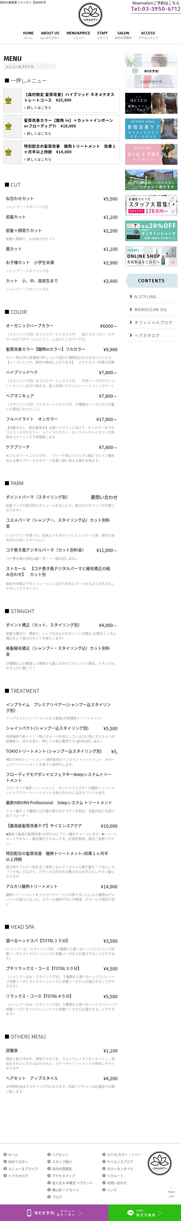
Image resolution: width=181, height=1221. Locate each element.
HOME (28, 35)
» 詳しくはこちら (38, 107)
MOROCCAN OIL (151, 309)
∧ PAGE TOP (172, 1192)
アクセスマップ (63, 1175)
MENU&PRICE (78, 35)
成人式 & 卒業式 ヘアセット (72, 1182)
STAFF (102, 35)
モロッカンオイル (120, 1168)
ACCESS (148, 35)
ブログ (57, 1196)
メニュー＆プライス (23, 1168)
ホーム (13, 1154)
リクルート (115, 1175)
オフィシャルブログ (154, 322)
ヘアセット (60, 1154)
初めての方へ (18, 1161)
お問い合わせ (117, 1182)
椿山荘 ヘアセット (65, 1189)
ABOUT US (50, 35)
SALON (123, 35)
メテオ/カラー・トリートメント (130, 1154)
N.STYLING (145, 296)
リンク (112, 1189)
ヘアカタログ (147, 335)
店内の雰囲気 (62, 1168)
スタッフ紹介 (62, 1161)
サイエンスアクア (120, 1161)
